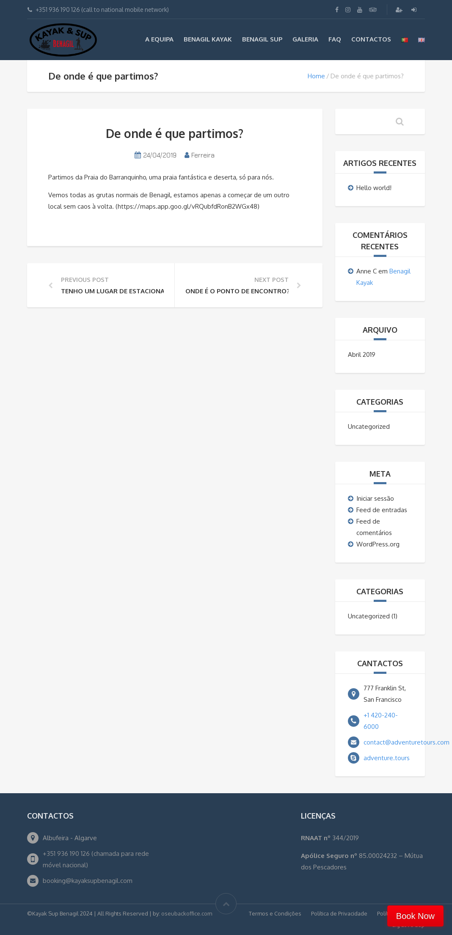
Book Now (415, 916)
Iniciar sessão (375, 498)
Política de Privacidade (339, 913)
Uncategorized (369, 426)
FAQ (334, 39)
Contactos (371, 39)
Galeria (305, 39)
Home (316, 76)
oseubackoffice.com (186, 913)
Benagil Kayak (208, 39)
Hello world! (373, 188)
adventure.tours (387, 758)
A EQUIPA (159, 39)
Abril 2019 (361, 354)
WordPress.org (378, 544)
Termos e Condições (275, 913)
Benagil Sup (262, 39)
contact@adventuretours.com (406, 742)
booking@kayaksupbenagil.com (87, 881)
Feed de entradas (381, 510)
